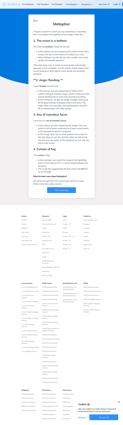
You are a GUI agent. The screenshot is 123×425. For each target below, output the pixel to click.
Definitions (45, 253)
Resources (86, 4)
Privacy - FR (67, 244)
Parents (24, 224)
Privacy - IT (66, 249)
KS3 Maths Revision (48, 414)
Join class (25, 236)
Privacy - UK (67, 224)
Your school (25, 232)
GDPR (65, 228)
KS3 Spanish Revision (49, 402)
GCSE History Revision (49, 347)
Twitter (85, 236)
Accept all (103, 417)
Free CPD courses (48, 249)
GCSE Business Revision (50, 291)
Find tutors (45, 271)
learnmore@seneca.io (90, 220)
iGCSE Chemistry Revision (92, 291)
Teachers (25, 220)
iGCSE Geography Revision (92, 299)
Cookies (65, 232)
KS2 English (67, 398)
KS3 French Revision (49, 398)
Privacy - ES (67, 240)
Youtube (86, 232)
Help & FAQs (87, 244)
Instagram (86, 224)
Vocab (44, 257)
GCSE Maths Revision (49, 351)
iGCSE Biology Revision (91, 287)
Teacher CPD (46, 236)
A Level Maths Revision (29, 351)
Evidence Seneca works (29, 244)
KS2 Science (67, 418)
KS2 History (67, 410)
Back (35, 20)
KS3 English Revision (49, 394)
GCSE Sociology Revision (50, 378)
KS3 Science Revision (49, 418)
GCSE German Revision (50, 343)
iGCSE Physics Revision (91, 295)
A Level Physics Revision (30, 301)
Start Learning (61, 190)
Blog (43, 244)
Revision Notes (47, 220)
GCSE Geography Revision (51, 339)
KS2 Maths (66, 414)
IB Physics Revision (28, 398)
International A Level (49, 224)
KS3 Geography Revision (50, 406)
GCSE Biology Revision (49, 287)
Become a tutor (47, 275)
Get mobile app (27, 240)
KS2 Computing (68, 394)
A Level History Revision (30, 331)
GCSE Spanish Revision (50, 382)
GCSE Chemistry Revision (50, 295)
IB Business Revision (28, 406)
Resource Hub (47, 240)
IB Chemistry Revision (29, 402)
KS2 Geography (68, 406)
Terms (65, 220)
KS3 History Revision (49, 410)
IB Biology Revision (28, 394)
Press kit (86, 249)
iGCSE (44, 228)
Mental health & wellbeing (50, 267)
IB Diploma (45, 232)
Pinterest (86, 240)
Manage (82, 417)
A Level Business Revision (30, 291)
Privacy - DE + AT (68, 236)
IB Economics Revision (29, 410)
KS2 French (66, 402)
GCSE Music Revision (49, 361)
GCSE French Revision (49, 335)
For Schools (71, 4)
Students (24, 228)
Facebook (86, 228)
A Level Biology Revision (30, 287)
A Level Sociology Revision (30, 347)
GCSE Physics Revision (49, 299)
